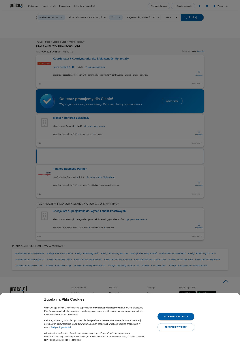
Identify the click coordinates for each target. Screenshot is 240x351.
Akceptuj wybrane (176, 327)
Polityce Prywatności (61, 327)
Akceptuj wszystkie (176, 316)
